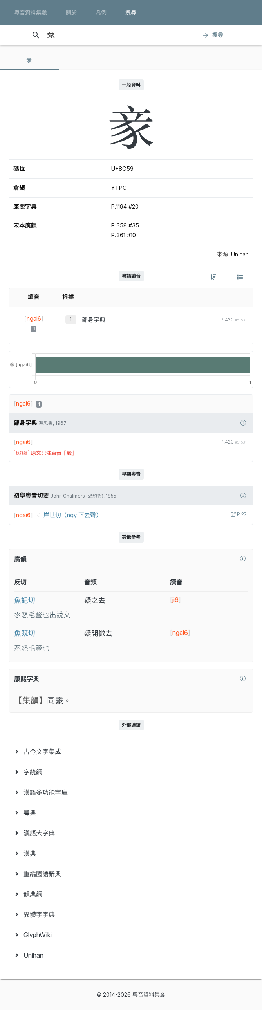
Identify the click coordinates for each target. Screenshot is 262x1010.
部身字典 (93, 319)
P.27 (241, 514)
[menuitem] (131, 751)
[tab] (29, 60)
